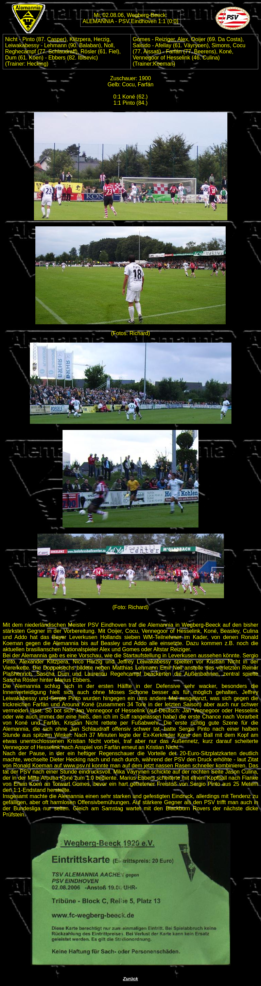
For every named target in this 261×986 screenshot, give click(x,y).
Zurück (130, 978)
